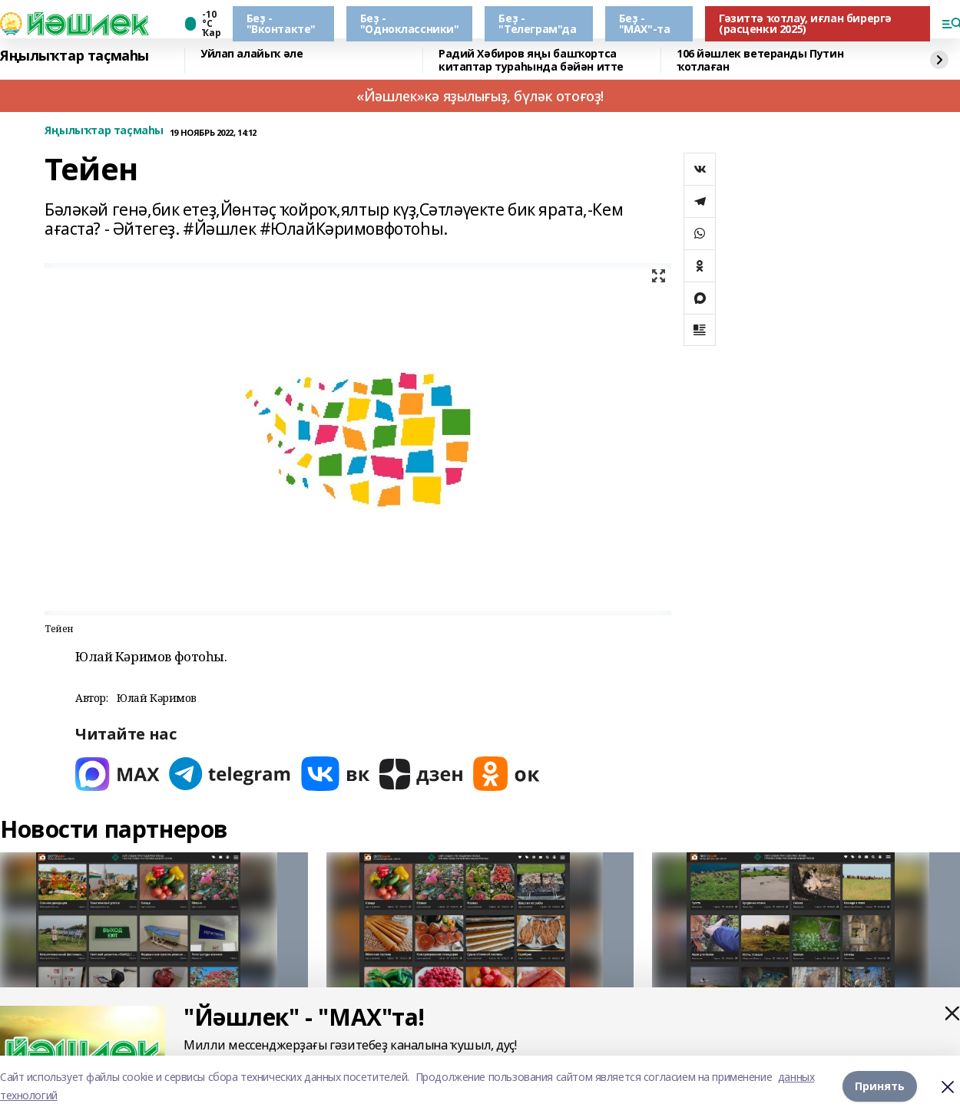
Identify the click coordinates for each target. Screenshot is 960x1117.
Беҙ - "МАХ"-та (644, 23)
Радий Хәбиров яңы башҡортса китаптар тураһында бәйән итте (531, 60)
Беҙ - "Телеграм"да (537, 23)
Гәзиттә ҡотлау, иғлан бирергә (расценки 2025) (805, 23)
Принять (880, 1086)
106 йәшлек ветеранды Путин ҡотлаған (760, 60)
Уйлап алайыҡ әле (251, 54)
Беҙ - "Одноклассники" (409, 23)
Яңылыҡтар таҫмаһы (74, 56)
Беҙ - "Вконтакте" (281, 23)
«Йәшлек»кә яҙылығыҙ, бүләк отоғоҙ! (480, 96)
